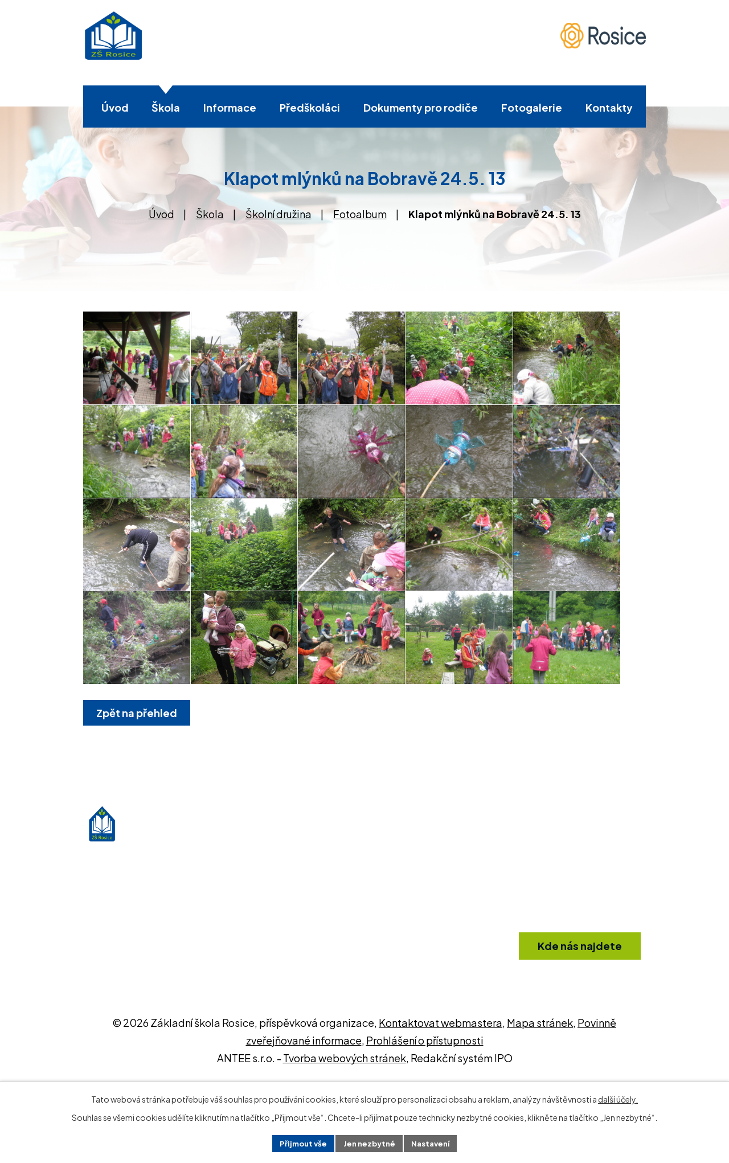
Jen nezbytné (369, 1142)
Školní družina (278, 213)
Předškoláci (310, 107)
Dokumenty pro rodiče (420, 107)
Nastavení (434, 1142)
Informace (229, 107)
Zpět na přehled (139, 797)
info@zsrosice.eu (411, 1041)
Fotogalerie (531, 107)
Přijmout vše (300, 1142)
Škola (165, 107)
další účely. (618, 1098)
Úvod (115, 107)
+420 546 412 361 (411, 1019)
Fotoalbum (360, 213)
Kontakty (609, 107)
